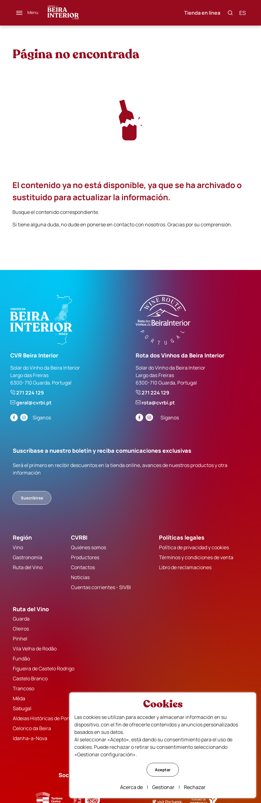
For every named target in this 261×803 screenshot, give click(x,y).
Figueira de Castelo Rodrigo (44, 668)
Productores (85, 557)
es (242, 13)
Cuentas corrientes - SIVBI (101, 586)
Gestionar (163, 787)
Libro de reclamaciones (185, 567)
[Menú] (28, 12)
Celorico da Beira (32, 728)
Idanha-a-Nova (30, 738)
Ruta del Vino (28, 567)
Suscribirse (32, 498)
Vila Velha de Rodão (35, 648)
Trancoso (24, 688)
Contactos (83, 567)
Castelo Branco (30, 678)
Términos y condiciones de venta (196, 557)
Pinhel (20, 638)
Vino (18, 547)
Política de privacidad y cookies (194, 547)
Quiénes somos (88, 547)
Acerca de (131, 787)
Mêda (19, 698)
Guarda (21, 618)
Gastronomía (28, 557)
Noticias (80, 577)
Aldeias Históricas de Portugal (47, 718)
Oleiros (21, 628)
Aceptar (162, 769)
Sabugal (22, 708)
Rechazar (195, 787)
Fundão (21, 658)
